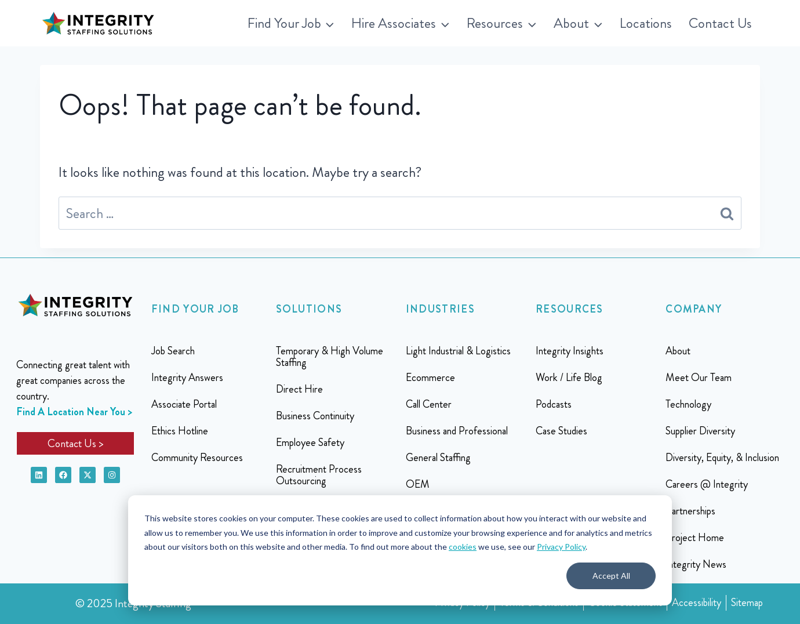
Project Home (695, 537)
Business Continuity (315, 415)
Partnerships (690, 510)
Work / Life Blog (569, 377)
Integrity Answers (187, 377)
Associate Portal (184, 404)
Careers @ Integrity (707, 484)
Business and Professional (457, 430)
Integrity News (696, 564)
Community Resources (197, 457)
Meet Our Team (699, 377)
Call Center (429, 404)
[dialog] (400, 550)
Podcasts (554, 404)
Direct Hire (299, 389)
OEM (418, 484)
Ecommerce (430, 377)
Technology (688, 404)
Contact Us (720, 23)
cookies (463, 547)
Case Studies (561, 430)
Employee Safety (310, 442)
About (678, 350)
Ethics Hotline (179, 430)
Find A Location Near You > (74, 411)
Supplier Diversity (700, 430)
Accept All (611, 576)
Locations (646, 23)
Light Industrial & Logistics (458, 350)
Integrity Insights (569, 350)
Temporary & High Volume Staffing (329, 356)
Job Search (173, 350)
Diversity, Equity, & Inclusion (722, 457)
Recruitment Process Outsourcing (319, 475)
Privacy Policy (561, 547)
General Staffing (438, 457)
